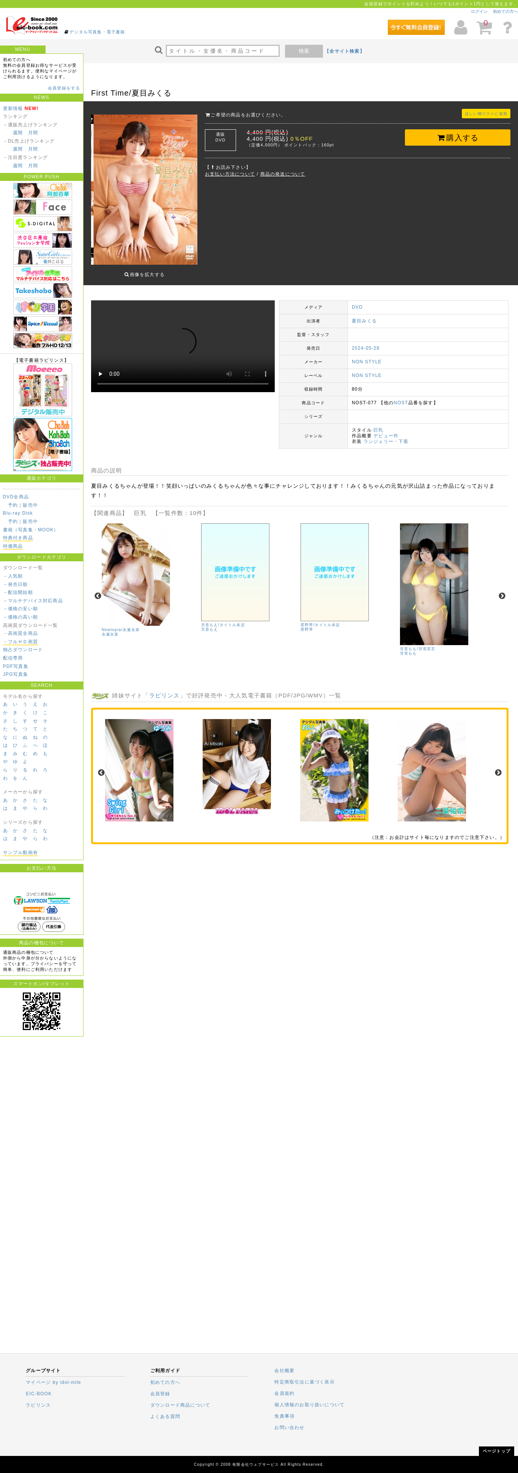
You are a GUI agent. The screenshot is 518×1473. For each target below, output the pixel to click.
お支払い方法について (230, 174)
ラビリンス (164, 689)
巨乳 (378, 424)
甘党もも (408, 648)
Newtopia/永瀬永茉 (121, 624)
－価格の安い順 (20, 608)
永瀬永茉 (110, 629)
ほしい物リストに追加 (486, 113)
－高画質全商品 (20, 633)
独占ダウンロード (23, 649)
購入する (458, 137)
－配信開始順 (18, 592)
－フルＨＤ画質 (20, 641)
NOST (401, 397)
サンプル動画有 (20, 852)
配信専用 (13, 658)
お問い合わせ (289, 1427)
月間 (33, 132)
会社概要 (284, 1370)
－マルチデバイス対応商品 (33, 600)
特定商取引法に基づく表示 (304, 1382)
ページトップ (496, 1451)
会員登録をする (64, 88)
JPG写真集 (15, 674)
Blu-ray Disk (18, 513)
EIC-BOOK (39, 1393)
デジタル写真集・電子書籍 (97, 32)
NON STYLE (367, 356)
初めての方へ (505, 11)
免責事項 (284, 1416)
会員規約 (284, 1393)
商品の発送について (282, 174)
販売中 (30, 505)
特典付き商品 (18, 537)
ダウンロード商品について (180, 1405)
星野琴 (307, 624)
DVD (357, 301)
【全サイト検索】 (344, 51)
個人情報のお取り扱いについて (309, 1404)
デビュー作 (385, 430)
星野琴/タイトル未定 (320, 619)
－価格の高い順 (20, 617)
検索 (304, 51)
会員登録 (160, 1393)
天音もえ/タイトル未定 (223, 619)
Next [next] (502, 590)
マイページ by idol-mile (53, 1382)
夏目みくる (364, 315)
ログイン (479, 11)
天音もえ (209, 624)
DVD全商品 (16, 496)
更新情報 (13, 108)
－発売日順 (15, 584)
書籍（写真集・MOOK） (31, 529)
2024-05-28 (365, 342)
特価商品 (13, 546)
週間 (18, 132)
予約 (13, 505)
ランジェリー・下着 (386, 435)
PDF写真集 (15, 666)
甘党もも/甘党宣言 (418, 643)
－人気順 (13, 576)
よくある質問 (165, 1416)
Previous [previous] (98, 590)
